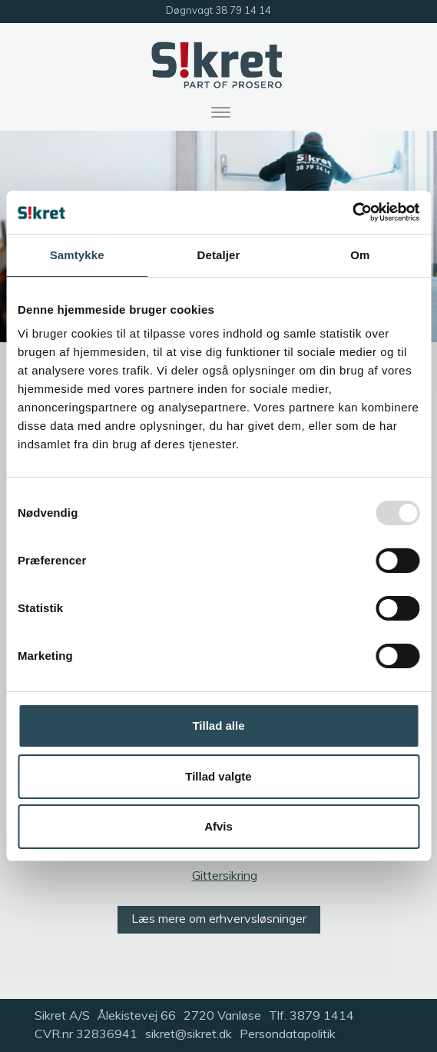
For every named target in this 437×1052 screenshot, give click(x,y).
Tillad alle (218, 725)
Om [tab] (359, 254)
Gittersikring (224, 875)
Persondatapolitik (288, 1033)
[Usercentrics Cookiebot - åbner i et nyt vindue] (352, 212)
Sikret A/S (62, 1015)
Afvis (218, 826)
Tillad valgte (218, 776)
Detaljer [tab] (218, 254)
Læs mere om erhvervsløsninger (218, 918)
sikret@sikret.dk (188, 1033)
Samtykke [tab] (77, 254)
